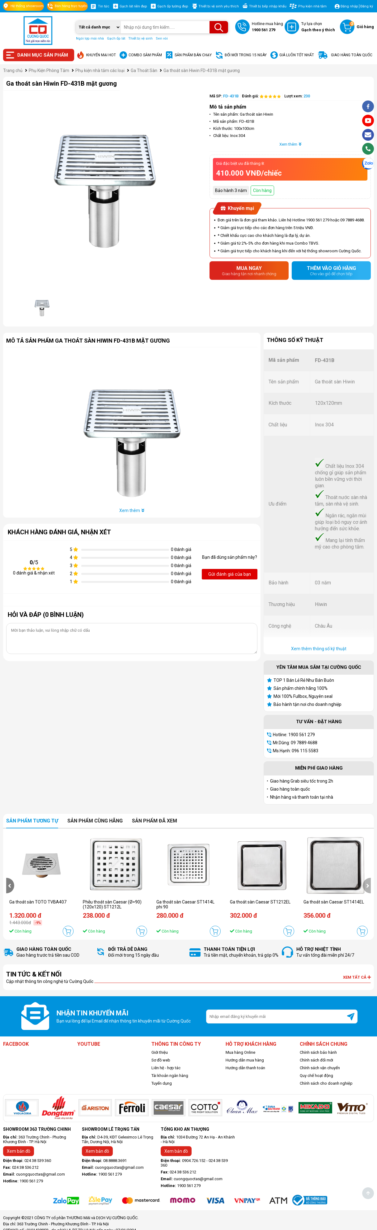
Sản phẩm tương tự (32, 821)
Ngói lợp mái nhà (90, 38)
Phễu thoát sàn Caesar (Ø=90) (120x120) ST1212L (112, 904)
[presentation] (10, 885)
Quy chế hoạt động (316, 1075)
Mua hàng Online (240, 1052)
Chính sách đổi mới (316, 1060)
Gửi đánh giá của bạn (229, 574)
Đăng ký (366, 6)
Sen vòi (162, 38)
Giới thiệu (159, 1052)
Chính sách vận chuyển (320, 1068)
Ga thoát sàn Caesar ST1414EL (333, 901)
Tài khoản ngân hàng (169, 1075)
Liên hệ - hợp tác (165, 1068)
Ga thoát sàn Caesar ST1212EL (260, 901)
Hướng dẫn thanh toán (245, 1068)
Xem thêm (290, 144)
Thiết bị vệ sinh (140, 38)
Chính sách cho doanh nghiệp (326, 1083)
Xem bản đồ (18, 1151)
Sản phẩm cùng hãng (95, 821)
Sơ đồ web (160, 1060)
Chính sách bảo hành (318, 1052)
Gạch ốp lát (116, 38)
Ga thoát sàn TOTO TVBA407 (37, 901)
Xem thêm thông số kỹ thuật (318, 648)
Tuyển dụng (161, 1083)
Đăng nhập (349, 6)
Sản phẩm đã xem (154, 821)
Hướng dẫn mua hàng (245, 1060)
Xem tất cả (357, 977)
